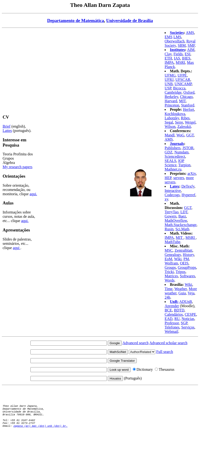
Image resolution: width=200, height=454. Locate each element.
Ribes (185, 118)
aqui (16, 248)
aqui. (33, 194)
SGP (184, 323)
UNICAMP (183, 84)
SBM (182, 45)
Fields (178, 54)
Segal (169, 122)
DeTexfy (188, 186)
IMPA (169, 62)
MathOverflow (176, 220)
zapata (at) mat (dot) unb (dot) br (39, 428)
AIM (191, 50)
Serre (179, 122)
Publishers (172, 148)
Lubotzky (172, 118)
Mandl (170, 135)
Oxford (188, 92)
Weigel (190, 122)
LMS (177, 37)
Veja (191, 293)
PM (186, 259)
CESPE (190, 314)
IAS (177, 58)
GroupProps (187, 267)
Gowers (170, 216)
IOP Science (174, 163)
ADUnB (185, 302)
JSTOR (188, 148)
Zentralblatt (183, 250)
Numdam (181, 152)
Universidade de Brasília (129, 20)
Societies (177, 33)
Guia (182, 293)
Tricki (169, 272)
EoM (168, 259)
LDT (183, 212)
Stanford (187, 105)
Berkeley (171, 97)
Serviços (187, 327)
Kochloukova (175, 114)
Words (169, 280)
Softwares (187, 276)
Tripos (180, 272)
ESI (187, 54)
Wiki (177, 259)
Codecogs (172, 195)
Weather (180, 289)
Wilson (170, 127)
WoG (180, 135)
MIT (182, 101)
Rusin (169, 229)
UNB (169, 84)
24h (167, 297)
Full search (164, 352)
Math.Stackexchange (180, 225)
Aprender (172, 306)
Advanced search (135, 343)
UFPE (182, 75)
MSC (169, 250)
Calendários (174, 314)
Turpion (184, 165)
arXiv (191, 173)
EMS (168, 37)
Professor (172, 323)
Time (168, 289)
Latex (174, 186)
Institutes (177, 50)
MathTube (172, 242)
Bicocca (179, 88)
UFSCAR (183, 80)
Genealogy (173, 255)
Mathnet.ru (173, 169)
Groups (170, 267)
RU (177, 319)
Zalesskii (184, 127)
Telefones (172, 327)
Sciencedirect (175, 156)
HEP (168, 178)
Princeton (172, 105)
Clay (168, 54)
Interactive (173, 191)
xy (166, 199)
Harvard (171, 101)
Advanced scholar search (168, 343)
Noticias (187, 319)
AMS (190, 33)
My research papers (17, 167)
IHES (186, 58)
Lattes (7, 131)
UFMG (170, 75)
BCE (168, 310)
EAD (168, 319)
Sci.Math (182, 229)
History (188, 255)
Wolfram (171, 263)
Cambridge (173, 92)
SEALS (170, 161)
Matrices (171, 276)
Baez (182, 216)
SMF (191, 45)
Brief (6, 126)
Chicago (186, 97)
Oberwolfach (175, 41)
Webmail (171, 331)
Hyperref (188, 195)
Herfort (188, 109)
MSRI (180, 62)
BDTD (179, 310)
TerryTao (171, 212)
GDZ (168, 152)
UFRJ (169, 80)
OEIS (184, 263)
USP (168, 88)
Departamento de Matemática (75, 20)
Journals (177, 144)
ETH (168, 58)
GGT (190, 135)
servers (178, 178)
